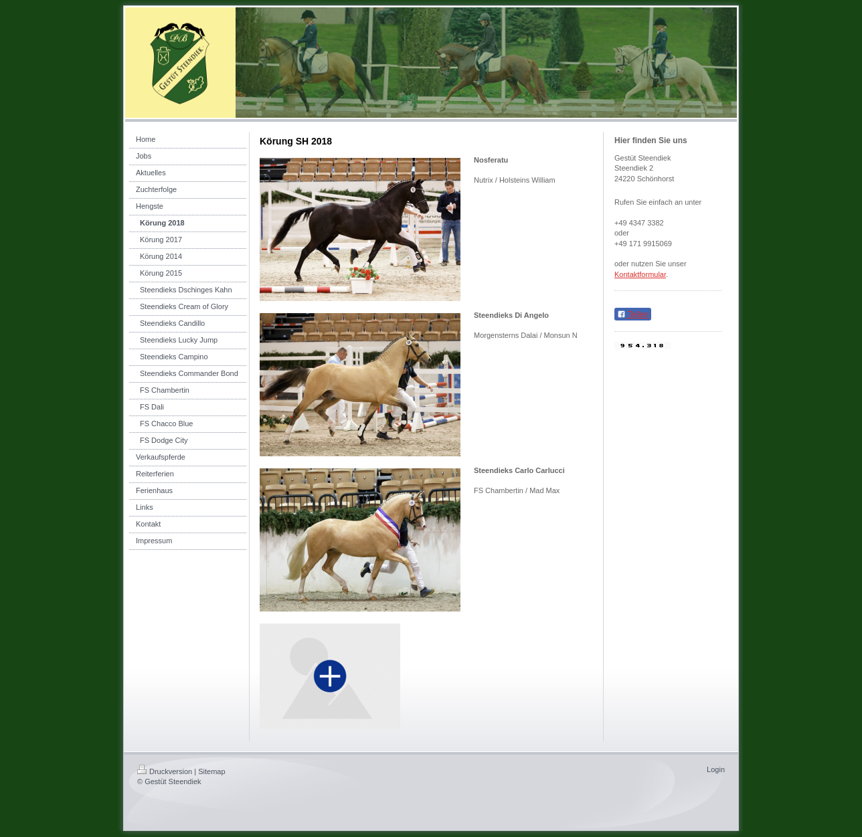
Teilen (633, 314)
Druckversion (164, 771)
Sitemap (211, 771)
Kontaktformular (640, 274)
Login (716, 769)
